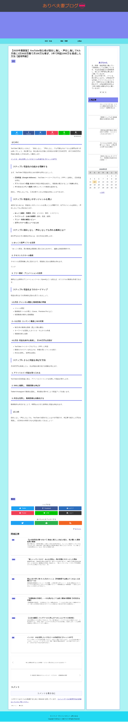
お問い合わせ (76, 716)
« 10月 (102, 192)
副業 (13, 499)
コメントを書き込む (46, 694)
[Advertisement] (64, 25)
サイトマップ (52, 716)
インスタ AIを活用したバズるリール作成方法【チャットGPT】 (34, 159)
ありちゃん (103, 62)
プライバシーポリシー (64, 716)
